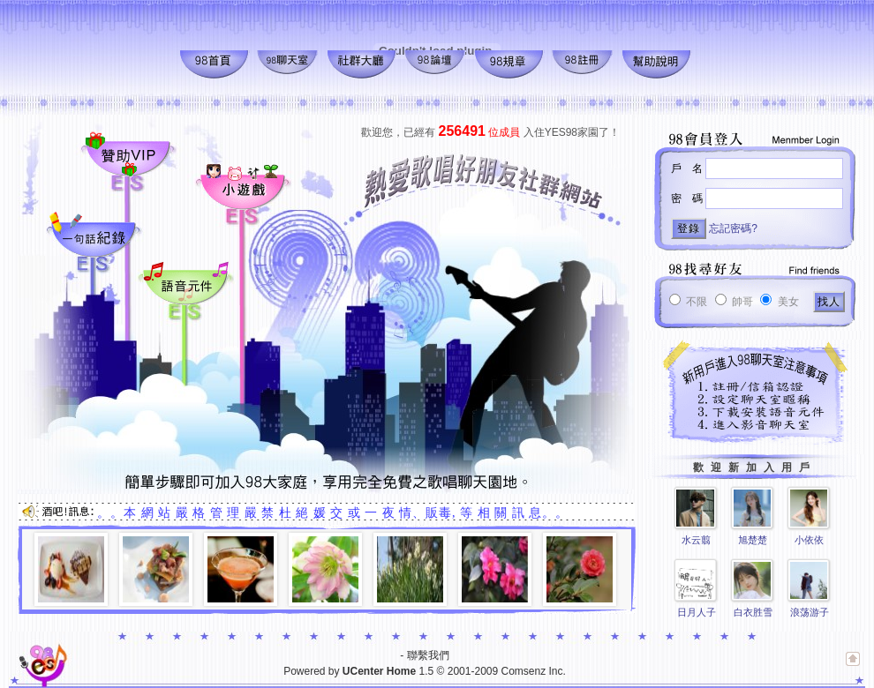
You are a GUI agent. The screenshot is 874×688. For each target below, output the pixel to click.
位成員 (480, 132)
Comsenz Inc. (533, 671)
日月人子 (696, 612)
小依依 (809, 540)
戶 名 (687, 168)
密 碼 (687, 198)
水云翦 (696, 540)
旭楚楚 (752, 540)
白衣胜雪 (753, 612)
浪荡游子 (809, 612)
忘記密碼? (733, 228)
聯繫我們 (428, 655)
